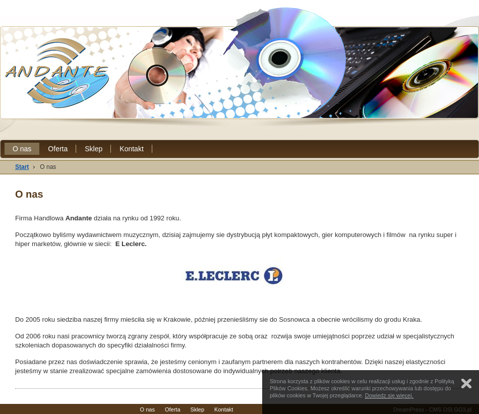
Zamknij (466, 383)
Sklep (93, 149)
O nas (22, 149)
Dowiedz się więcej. (389, 395)
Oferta (58, 149)
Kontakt (131, 149)
